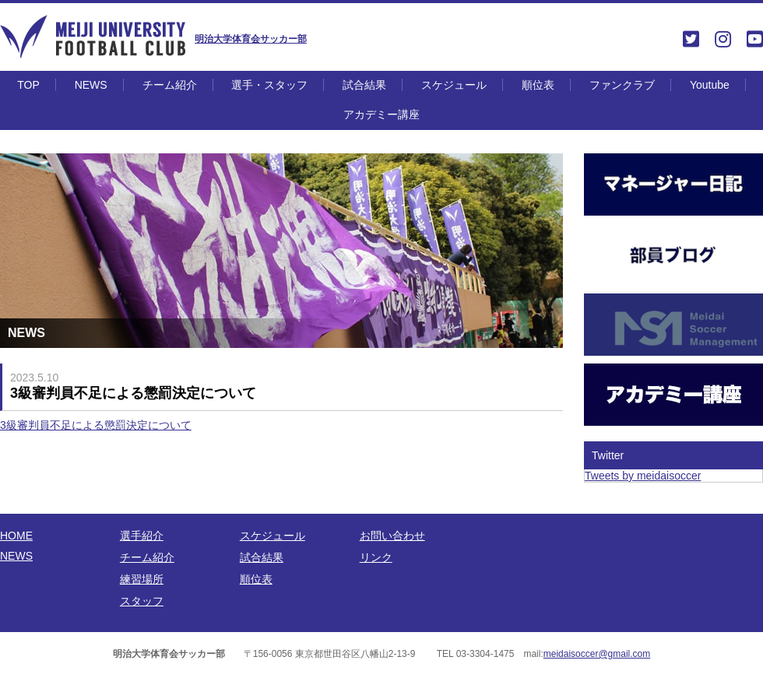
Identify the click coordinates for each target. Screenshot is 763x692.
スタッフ (142, 601)
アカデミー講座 (381, 114)
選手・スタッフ (269, 85)
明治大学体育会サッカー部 (251, 38)
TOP (28, 85)
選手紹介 (142, 535)
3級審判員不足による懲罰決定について (96, 425)
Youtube (710, 85)
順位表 (538, 85)
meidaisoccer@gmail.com (597, 653)
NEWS (91, 85)
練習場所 (142, 579)
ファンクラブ (622, 85)
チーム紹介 (169, 85)
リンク (376, 557)
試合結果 (364, 85)
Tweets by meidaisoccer (643, 475)
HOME (16, 535)
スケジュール (454, 85)
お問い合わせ (392, 535)
